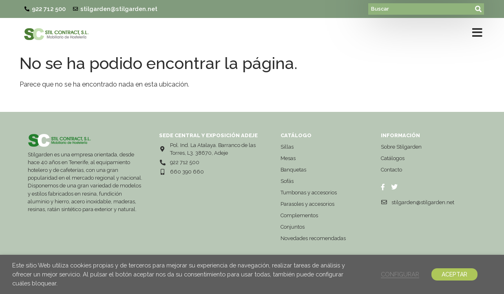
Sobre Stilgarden (401, 147)
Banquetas (293, 170)
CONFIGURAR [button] (400, 274)
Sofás (287, 181)
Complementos (299, 215)
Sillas (287, 147)
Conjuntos (293, 227)
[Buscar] (420, 9)
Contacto (391, 170)
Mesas (288, 158)
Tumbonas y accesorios (309, 192)
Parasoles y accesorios (307, 204)
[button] (477, 34)
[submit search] (478, 9)
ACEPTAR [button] (454, 274)
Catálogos (393, 158)
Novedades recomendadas (313, 238)
